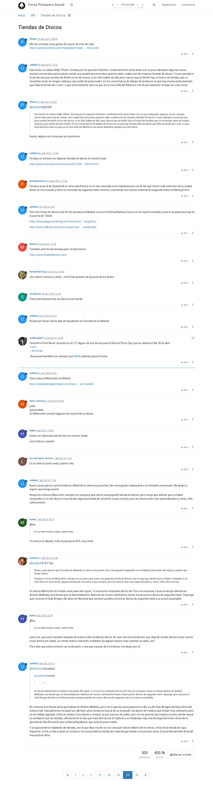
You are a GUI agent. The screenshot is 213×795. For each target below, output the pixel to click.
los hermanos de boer (41, 458)
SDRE (77, 356)
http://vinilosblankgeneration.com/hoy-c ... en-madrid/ (62, 384)
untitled (33, 65)
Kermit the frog (38, 271)
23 (118, 775)
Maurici (33, 244)
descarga (37, 350)
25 (136, 775)
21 (100, 775)
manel (33, 519)
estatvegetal (36, 338)
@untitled (35, 107)
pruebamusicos (38, 181)
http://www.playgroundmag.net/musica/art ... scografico (63, 221)
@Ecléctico (36, 668)
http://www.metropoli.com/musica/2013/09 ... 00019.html (64, 164)
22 (109, 775)
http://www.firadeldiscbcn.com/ (48, 254)
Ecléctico (35, 558)
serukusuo (35, 294)
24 (127, 775)
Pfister (33, 39)
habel (32, 430)
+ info (33, 346)
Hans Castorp (37, 401)
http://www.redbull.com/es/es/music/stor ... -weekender (63, 227)
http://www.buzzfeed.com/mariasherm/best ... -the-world (64, 47)
